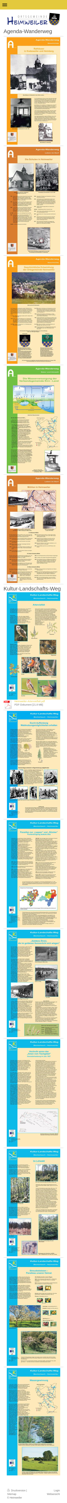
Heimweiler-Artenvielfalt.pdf (29, 701)
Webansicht (53, 1494)
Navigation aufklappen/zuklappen (33, 5)
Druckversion (16, 1490)
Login (57, 1490)
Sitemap (11, 1494)
